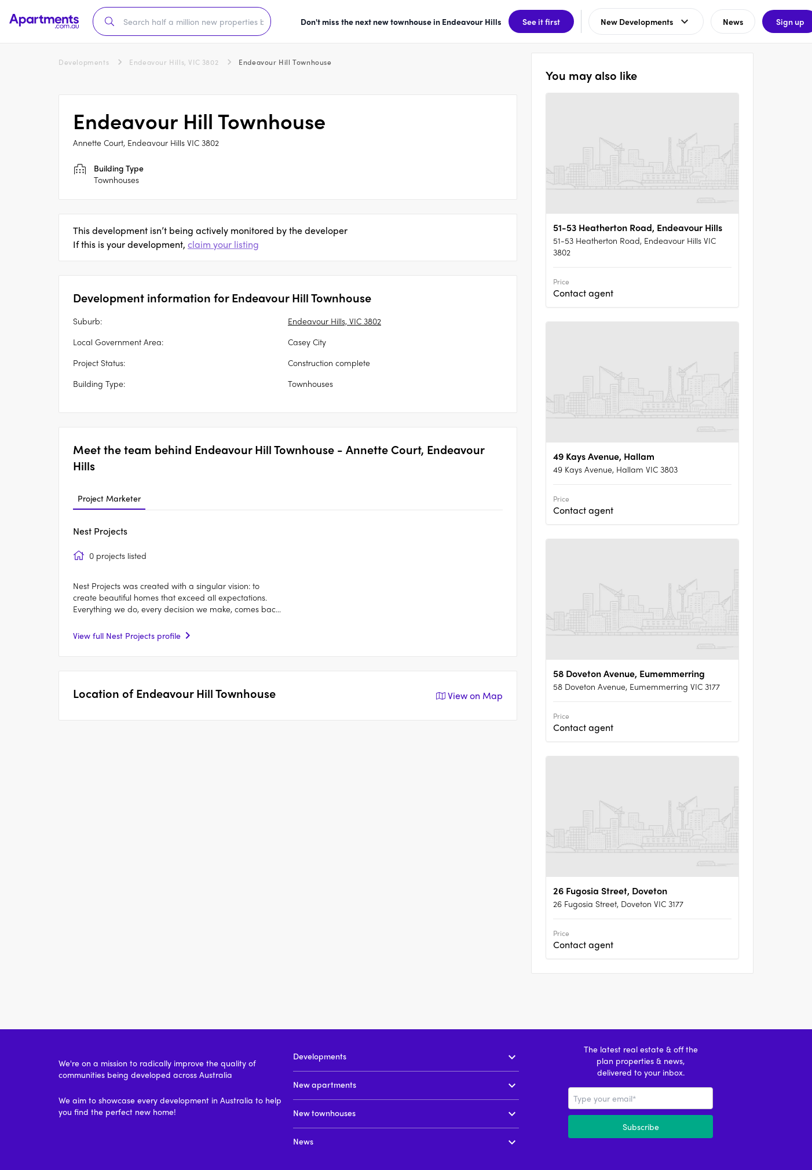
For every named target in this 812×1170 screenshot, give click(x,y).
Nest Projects (100, 531)
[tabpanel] (288, 583)
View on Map (468, 696)
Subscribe (641, 1126)
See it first (525, 21)
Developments (83, 62)
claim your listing (223, 244)
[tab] (109, 499)
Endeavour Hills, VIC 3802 (173, 62)
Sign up (774, 21)
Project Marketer (109, 498)
